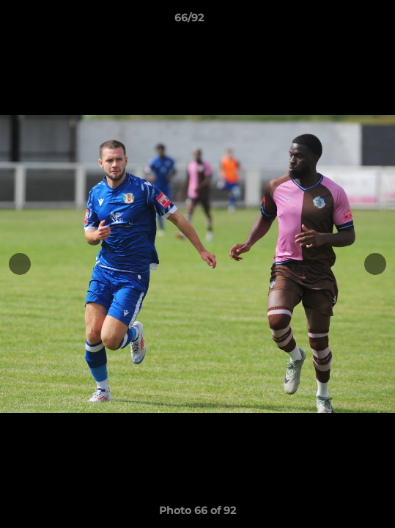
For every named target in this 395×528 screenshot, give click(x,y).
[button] (342, 21)
